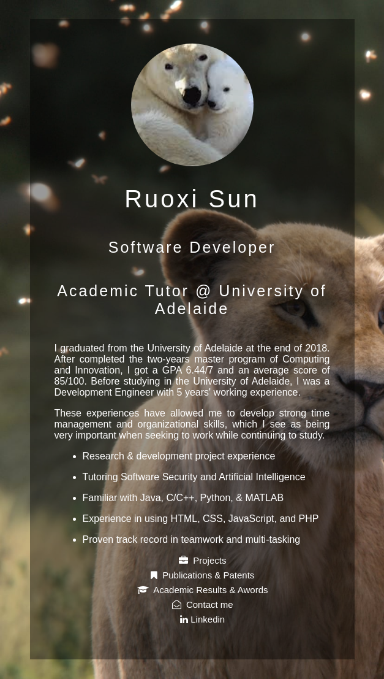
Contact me (202, 604)
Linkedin (202, 619)
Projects (203, 560)
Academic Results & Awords (202, 590)
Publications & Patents (202, 575)
